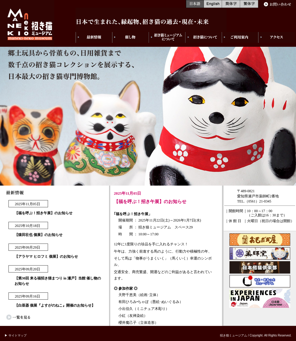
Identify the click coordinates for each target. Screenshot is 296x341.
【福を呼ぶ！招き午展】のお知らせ (43, 213)
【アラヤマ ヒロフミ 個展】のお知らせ (46, 256)
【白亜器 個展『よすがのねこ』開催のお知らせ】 (54, 305)
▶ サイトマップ (16, 335)
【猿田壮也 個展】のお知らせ (38, 235)
